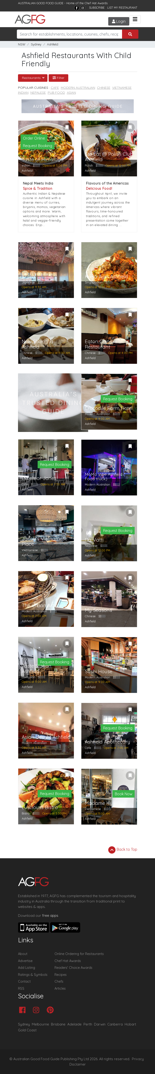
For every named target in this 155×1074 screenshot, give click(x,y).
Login (119, 21)
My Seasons (98, 610)
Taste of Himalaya (43, 159)
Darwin (99, 1024)
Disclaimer (77, 1064)
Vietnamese (122, 87)
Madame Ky (98, 803)
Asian (71, 92)
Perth (87, 1024)
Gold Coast (27, 1030)
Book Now (123, 794)
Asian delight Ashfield (46, 737)
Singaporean (94, 282)
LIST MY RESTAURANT (122, 7)
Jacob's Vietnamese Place (44, 541)
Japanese (28, 282)
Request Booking (37, 145)
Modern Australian (78, 87)
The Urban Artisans (44, 605)
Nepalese (38, 92)
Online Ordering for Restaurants (79, 954)
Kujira (28, 276)
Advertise (25, 961)
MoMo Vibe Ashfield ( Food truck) (105, 476)
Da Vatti (94, 540)
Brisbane (58, 1024)
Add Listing (26, 968)
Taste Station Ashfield (36, 668)
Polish (89, 165)
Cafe (55, 87)
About (22, 954)
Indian (23, 92)
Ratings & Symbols (32, 975)
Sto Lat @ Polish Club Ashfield (109, 156)
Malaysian (28, 677)
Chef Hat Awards (96, 3)
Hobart (130, 1024)
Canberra (115, 1024)
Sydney (36, 44)
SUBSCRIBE (97, 7)
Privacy (138, 1059)
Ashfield (52, 44)
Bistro (26, 813)
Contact (24, 981)
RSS (21, 988)
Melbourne (40, 1024)
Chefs (58, 981)
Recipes (60, 975)
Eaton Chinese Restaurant (101, 344)
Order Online (34, 138)
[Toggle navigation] (135, 19)
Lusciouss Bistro (40, 807)
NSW (21, 44)
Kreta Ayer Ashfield (106, 276)
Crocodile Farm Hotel (109, 408)
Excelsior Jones (39, 478)
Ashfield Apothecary (107, 741)
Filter (58, 78)
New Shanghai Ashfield (38, 344)
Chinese (103, 87)
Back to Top (122, 850)
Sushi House (98, 671)
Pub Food (56, 92)
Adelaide (74, 1024)
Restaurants (32, 78)
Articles (60, 988)
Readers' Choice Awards (73, 968)
